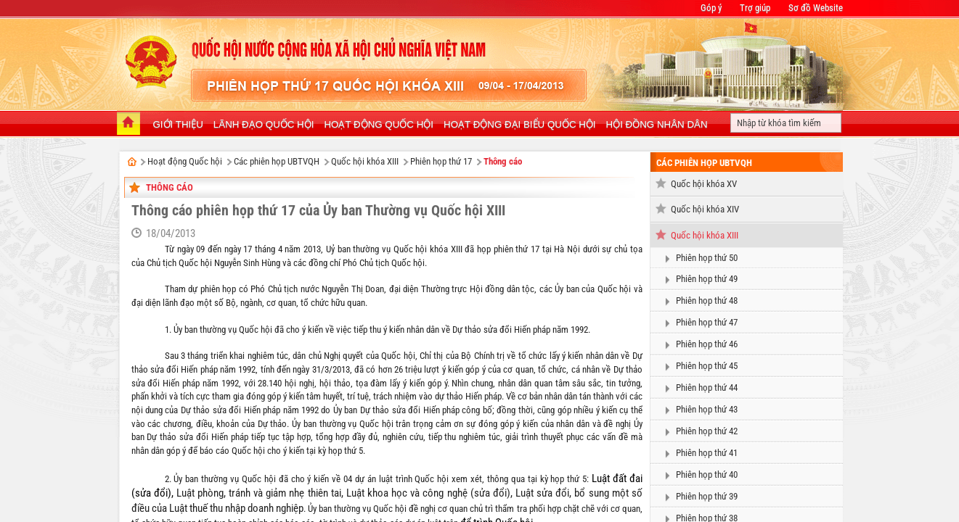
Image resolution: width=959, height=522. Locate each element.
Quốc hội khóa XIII (365, 161)
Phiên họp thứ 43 (707, 409)
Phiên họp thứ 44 (707, 387)
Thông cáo (502, 161)
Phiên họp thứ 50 (707, 257)
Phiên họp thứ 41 (707, 452)
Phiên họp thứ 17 (441, 161)
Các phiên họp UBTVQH (276, 161)
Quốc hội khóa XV (704, 183)
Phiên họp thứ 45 (707, 365)
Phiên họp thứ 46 (707, 344)
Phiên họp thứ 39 (707, 496)
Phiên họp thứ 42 (707, 431)
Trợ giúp (755, 7)
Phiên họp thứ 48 (707, 300)
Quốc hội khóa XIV (705, 209)
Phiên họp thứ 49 (707, 278)
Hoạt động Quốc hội (184, 161)
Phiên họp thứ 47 (707, 322)
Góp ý (711, 7)
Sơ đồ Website (815, 7)
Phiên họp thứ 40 (707, 474)
